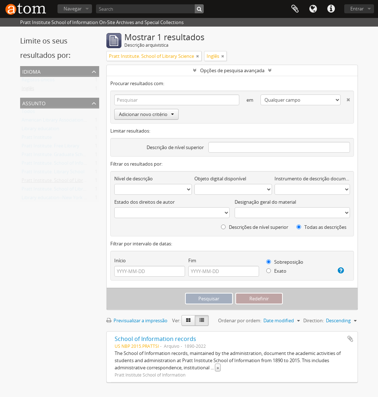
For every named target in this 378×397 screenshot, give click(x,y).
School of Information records (155, 339)
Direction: (313, 320)
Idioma (313, 9)
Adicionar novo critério (146, 114)
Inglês (28, 90)
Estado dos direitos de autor (144, 202)
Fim (192, 260)
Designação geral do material (265, 202)
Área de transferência (295, 9)
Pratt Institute (37, 138)
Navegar (73, 8)
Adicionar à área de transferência (350, 338)
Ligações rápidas (331, 9)
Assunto (34, 102)
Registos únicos (38, 81)
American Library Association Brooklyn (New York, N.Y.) (80, 121)
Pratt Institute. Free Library (50, 147)
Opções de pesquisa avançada (232, 70)
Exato (276, 271)
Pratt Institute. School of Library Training (65, 190)
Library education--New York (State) (60, 199)
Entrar (357, 8)
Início (120, 260)
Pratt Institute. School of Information (61, 164)
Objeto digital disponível (220, 178)
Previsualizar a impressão (136, 320)
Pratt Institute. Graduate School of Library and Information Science (93, 156)
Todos (28, 113)
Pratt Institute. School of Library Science (64, 182)
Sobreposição (284, 262)
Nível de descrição (133, 178)
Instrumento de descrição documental (312, 178)
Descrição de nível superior (175, 147)
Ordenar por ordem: (239, 320)
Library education (40, 130)
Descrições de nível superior (254, 227)
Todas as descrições (321, 227)
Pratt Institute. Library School (53, 173)
